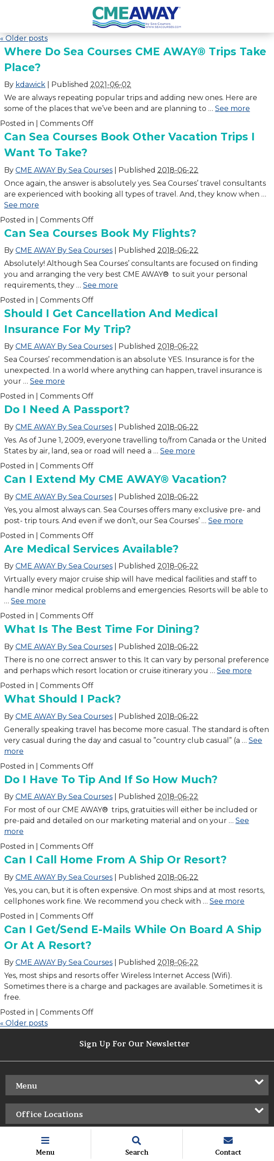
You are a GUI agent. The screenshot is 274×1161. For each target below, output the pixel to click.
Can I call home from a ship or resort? (115, 859)
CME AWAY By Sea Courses (64, 170)
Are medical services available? (91, 549)
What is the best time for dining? (102, 629)
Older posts (24, 38)
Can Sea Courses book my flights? (100, 233)
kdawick (30, 84)
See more (232, 108)
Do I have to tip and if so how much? (111, 779)
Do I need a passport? (67, 409)
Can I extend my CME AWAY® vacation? (115, 479)
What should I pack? (62, 699)
